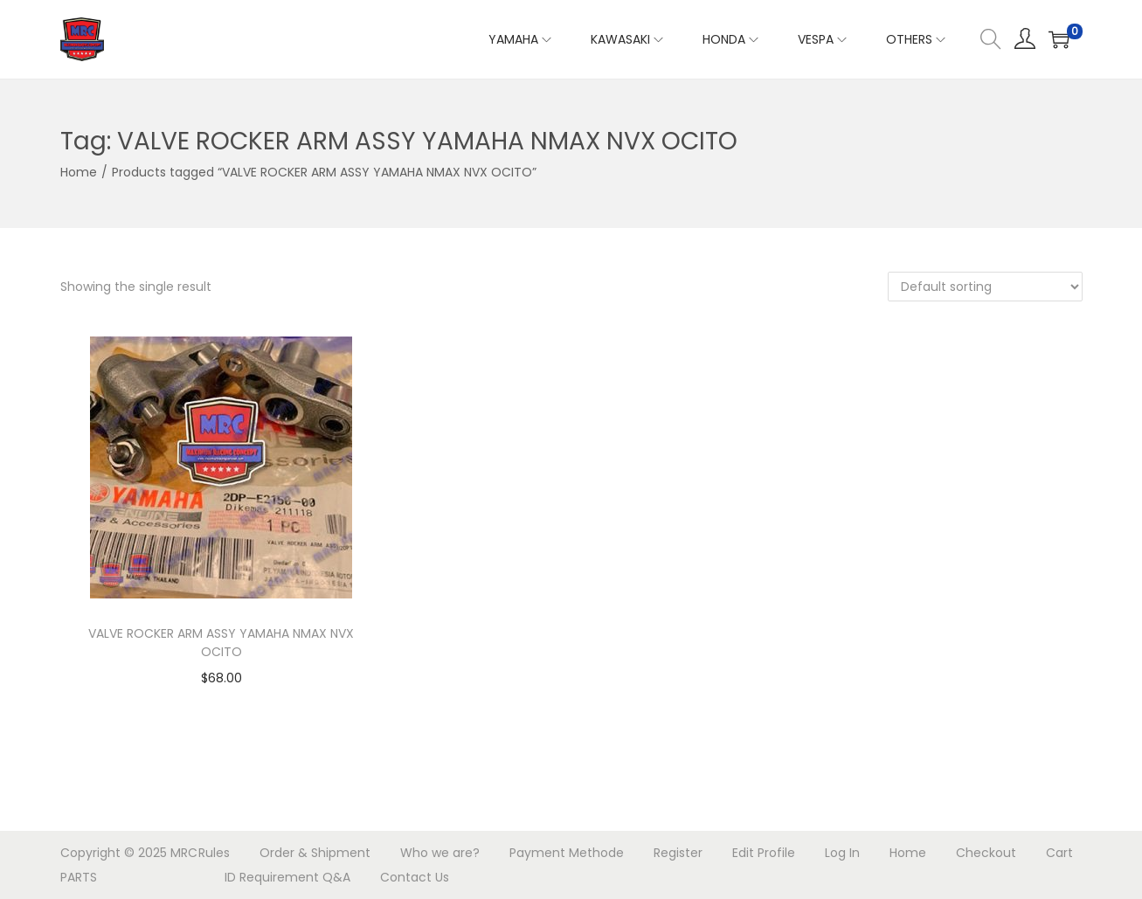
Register (678, 852)
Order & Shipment (315, 852)
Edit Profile (763, 852)
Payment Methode (566, 852)
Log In (842, 852)
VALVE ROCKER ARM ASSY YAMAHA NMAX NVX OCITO (221, 642)
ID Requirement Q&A (287, 877)
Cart (1059, 852)
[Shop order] (985, 287)
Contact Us (414, 877)
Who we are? (440, 852)
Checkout (986, 852)
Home (78, 172)
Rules (214, 852)
